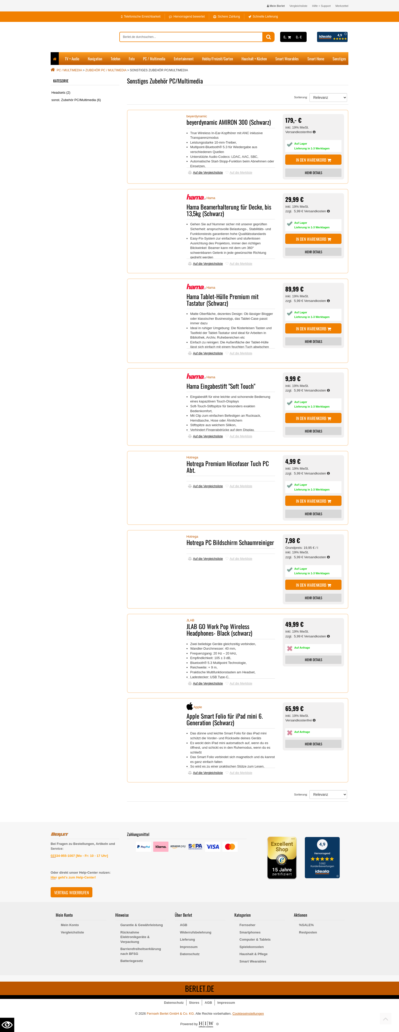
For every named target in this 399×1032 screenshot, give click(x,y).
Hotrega (192, 457)
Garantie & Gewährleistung (141, 925)
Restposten (308, 932)
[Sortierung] (328, 97)
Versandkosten (317, 211)
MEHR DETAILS (313, 172)
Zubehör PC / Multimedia (106, 70)
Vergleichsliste (298, 5)
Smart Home (315, 58)
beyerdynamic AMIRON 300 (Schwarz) (229, 122)
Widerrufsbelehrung (195, 932)
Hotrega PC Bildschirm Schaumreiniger (230, 542)
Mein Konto (70, 925)
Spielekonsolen (251, 947)
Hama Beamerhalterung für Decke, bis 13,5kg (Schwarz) (229, 210)
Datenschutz (190, 954)
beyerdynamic (197, 116)
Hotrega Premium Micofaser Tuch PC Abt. (228, 467)
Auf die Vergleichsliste (205, 172)
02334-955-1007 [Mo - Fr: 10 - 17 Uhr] (79, 856)
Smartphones (250, 932)
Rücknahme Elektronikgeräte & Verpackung (135, 937)
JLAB (190, 620)
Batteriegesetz (131, 961)
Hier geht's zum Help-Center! (73, 877)
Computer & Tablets (255, 939)
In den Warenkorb (313, 160)
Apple (197, 707)
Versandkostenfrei (300, 132)
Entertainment (184, 58)
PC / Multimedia (154, 58)
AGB (183, 925)
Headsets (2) (60, 92)
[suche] (191, 37)
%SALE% (306, 925)
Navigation (95, 58)
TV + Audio (72, 58)
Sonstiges (339, 58)
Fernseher (247, 925)
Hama (210, 198)
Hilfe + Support (321, 5)
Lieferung (187, 939)
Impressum (188, 947)
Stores (194, 1003)
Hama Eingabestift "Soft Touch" (221, 386)
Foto (132, 58)
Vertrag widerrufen (71, 892)
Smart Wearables (287, 58)
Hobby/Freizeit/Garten (217, 58)
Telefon (115, 58)
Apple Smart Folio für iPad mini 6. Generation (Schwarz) (225, 719)
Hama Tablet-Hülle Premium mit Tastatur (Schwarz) (223, 300)
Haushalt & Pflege (253, 954)
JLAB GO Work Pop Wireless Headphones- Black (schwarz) (219, 629)
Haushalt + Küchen (254, 58)
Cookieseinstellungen (248, 1013)
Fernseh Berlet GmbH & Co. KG (170, 1013)
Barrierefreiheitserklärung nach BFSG (140, 951)
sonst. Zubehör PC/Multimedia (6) (76, 100)
